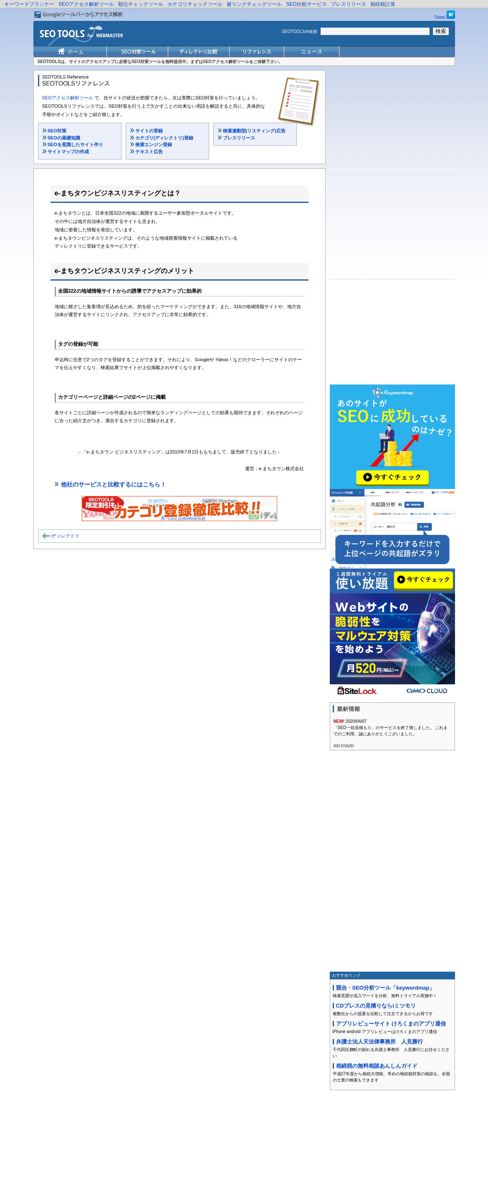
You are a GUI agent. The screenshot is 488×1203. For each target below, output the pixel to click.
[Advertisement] (392, 122)
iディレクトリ (65, 535)
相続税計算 (382, 4)
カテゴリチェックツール (195, 4)
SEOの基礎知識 (64, 137)
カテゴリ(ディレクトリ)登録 (164, 137)
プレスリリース (348, 4)
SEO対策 (57, 130)
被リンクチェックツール (254, 4)
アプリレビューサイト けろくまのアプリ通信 (391, 1024)
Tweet (439, 17)
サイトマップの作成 (68, 151)
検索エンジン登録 (153, 144)
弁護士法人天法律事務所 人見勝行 (379, 1041)
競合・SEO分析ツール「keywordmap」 (385, 988)
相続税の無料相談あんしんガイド (376, 1066)
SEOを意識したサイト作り (75, 144)
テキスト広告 (149, 151)
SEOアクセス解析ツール (86, 4)
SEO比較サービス (306, 4)
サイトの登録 (149, 130)
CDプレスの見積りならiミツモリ (376, 1006)
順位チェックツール (140, 4)
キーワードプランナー (29, 4)
